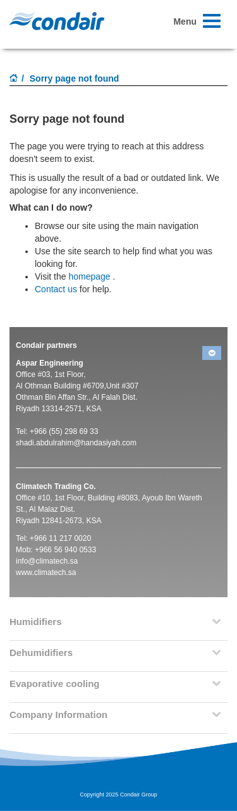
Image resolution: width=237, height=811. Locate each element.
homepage (89, 276)
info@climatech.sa (47, 561)
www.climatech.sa (46, 572)
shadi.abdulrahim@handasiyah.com (76, 442)
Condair (56, 20)
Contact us (56, 289)
